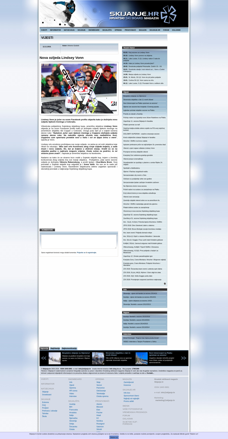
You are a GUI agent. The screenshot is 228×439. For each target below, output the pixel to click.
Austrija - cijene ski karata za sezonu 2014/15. (139, 297)
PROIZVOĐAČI (130, 30)
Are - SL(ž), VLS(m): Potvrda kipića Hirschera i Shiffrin (142, 222)
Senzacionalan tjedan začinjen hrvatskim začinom (141, 182)
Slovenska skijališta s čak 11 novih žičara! (138, 99)
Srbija (71, 424)
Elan (98, 410)
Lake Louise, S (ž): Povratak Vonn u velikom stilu (143, 83)
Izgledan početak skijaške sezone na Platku (138, 110)
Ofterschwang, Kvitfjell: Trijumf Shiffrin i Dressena (141, 247)
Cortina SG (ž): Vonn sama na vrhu (138, 80)
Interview (73, 396)
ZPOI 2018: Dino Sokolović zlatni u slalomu (138, 225)
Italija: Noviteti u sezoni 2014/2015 (135, 323)
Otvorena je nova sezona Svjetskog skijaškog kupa (141, 211)
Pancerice (100, 388)
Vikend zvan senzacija (131, 197)
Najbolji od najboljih (131, 399)
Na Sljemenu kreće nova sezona (134, 186)
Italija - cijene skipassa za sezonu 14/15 (137, 301)
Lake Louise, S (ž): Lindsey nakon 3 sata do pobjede (141, 59)
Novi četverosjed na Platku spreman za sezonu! (140, 103)
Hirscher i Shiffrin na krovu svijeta (135, 141)
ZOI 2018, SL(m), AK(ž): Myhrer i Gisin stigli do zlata (142, 272)
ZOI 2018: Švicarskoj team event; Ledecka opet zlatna (142, 269)
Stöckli (99, 429)
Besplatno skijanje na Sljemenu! (134, 96)
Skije (98, 382)
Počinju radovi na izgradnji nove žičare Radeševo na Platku (144, 117)
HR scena (73, 391)
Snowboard (46, 395)
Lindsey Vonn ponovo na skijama (137, 56)
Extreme (45, 402)
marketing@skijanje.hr (165, 400)
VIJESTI (44, 30)
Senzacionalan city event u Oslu (134, 175)
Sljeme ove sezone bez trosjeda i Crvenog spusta (141, 107)
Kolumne (127, 385)
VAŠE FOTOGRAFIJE (132, 409)
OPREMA (118, 30)
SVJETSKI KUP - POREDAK (130, 423)
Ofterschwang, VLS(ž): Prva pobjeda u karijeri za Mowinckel (140, 251)
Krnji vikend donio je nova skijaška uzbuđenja (139, 193)
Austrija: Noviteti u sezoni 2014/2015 (136, 320)
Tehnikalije (100, 394)
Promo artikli (129, 401)
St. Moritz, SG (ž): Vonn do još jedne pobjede (142, 77)
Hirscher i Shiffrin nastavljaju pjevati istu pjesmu (140, 204)
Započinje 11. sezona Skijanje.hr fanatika (138, 121)
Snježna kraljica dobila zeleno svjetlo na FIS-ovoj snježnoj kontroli (144, 129)
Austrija (72, 404)
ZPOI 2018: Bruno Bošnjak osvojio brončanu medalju (142, 229)
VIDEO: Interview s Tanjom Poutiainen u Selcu (139, 341)
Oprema (72, 388)
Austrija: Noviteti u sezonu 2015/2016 (136, 316)
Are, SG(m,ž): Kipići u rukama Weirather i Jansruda (141, 236)
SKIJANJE (81, 30)
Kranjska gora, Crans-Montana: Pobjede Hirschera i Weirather (141, 264)
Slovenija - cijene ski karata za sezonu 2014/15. (140, 293)
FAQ (44, 405)
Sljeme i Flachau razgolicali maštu (135, 171)
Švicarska (73, 427)
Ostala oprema (102, 396)
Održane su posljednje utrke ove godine (137, 179)
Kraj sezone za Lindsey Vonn (136, 53)
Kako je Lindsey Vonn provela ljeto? (138, 63)
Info (70, 382)
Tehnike (45, 413)
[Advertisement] (79, 202)
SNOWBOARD (93, 30)
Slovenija (73, 421)
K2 (97, 418)
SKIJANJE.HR (154, 30)
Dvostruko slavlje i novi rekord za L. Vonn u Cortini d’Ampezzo (143, 70)
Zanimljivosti (129, 382)
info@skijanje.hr (168, 392)
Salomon (100, 427)
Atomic (99, 404)
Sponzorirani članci (131, 396)
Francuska (73, 410)
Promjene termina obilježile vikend (135, 152)
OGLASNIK (176, 30)
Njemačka (73, 418)
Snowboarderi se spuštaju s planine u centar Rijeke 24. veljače (143, 163)
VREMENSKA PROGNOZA (135, 412)
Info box (127, 393)
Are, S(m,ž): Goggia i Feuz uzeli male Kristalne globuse (143, 240)
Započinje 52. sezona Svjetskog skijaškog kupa (140, 215)
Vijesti (71, 385)
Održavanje (101, 391)
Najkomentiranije (69, 348)
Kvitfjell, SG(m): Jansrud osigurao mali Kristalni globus (142, 243)
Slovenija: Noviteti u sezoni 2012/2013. (137, 304)
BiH (70, 407)
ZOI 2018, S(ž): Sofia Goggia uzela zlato (137, 276)
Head (98, 415)
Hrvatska (72, 413)
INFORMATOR (55, 30)
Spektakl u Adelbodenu (131, 168)
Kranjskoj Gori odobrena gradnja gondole (138, 155)
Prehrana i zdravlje (49, 411)
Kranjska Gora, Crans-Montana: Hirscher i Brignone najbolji (144, 260)
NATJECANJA (69, 30)
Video (71, 394)
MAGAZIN (142, 30)
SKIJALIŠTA (107, 30)
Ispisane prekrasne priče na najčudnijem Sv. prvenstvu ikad (144, 144)
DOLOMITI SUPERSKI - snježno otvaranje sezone (141, 134)
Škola (44, 416)
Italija (71, 415)
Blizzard (99, 407)
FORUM (166, 30)
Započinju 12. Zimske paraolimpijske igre (138, 256)
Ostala (72, 429)
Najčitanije (55, 348)
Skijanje (45, 392)
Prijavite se (81, 252)
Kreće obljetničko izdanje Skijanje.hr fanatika (139, 137)
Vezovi (99, 385)
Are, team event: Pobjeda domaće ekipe (137, 233)
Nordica (99, 421)
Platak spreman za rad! (131, 125)
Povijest (45, 408)
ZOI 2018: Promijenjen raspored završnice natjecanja (142, 279)
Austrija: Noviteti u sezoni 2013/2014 (136, 327)
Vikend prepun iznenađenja (133, 159)
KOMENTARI (47, 230)
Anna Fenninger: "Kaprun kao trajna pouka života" (141, 338)
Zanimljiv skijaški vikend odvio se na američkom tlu (141, 200)
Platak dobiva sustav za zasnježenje (136, 207)
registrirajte (91, 252)
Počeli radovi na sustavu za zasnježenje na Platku (141, 189)
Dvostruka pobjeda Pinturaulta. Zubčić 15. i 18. (142, 66)
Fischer (99, 413)
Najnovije (44, 348)
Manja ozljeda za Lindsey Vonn (137, 74)
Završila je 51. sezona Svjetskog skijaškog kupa (140, 218)
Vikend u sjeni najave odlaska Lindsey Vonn (139, 148)
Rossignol (100, 424)
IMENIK (126, 406)
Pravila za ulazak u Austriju (133, 114)
